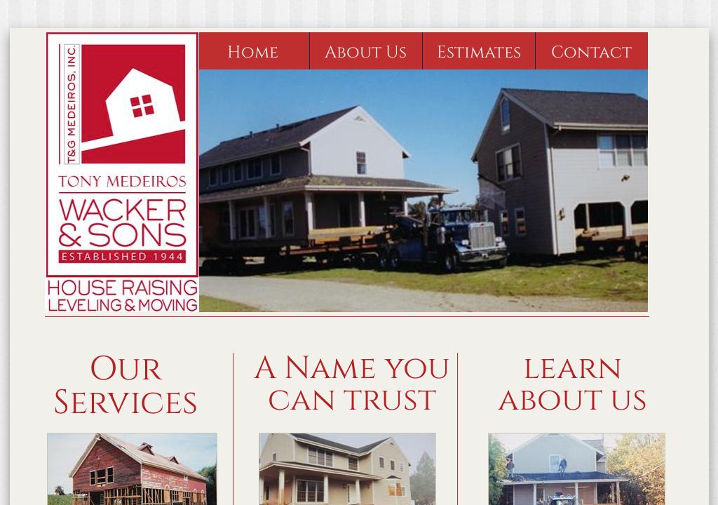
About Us (366, 52)
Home (252, 52)
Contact (591, 52)
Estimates (479, 52)
